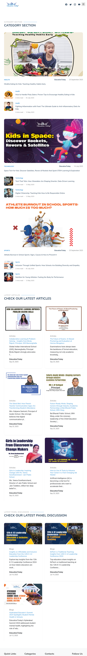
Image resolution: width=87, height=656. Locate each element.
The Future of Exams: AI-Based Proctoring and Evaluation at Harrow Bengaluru (62, 349)
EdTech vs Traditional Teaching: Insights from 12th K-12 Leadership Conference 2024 (63, 562)
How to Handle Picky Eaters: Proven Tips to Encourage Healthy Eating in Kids (45, 94)
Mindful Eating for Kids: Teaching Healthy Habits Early (25, 84)
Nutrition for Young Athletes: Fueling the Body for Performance (39, 277)
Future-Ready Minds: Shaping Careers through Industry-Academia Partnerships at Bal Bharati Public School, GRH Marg (63, 415)
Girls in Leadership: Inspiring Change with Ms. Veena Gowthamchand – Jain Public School (20, 481)
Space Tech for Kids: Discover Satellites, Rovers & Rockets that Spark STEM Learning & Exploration (42, 171)
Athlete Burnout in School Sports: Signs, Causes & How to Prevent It (30, 255)
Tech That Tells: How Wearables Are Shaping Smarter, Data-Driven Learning (44, 181)
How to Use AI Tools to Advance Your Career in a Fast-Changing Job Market (63, 480)
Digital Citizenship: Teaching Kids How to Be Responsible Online (40, 193)
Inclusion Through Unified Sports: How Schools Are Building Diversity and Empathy (47, 265)
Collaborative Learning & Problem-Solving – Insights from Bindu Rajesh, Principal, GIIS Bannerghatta (23, 349)
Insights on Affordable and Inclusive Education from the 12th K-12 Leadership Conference (23, 562)
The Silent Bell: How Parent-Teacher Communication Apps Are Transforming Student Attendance (22, 414)
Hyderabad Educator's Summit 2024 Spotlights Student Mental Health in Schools (21, 623)
